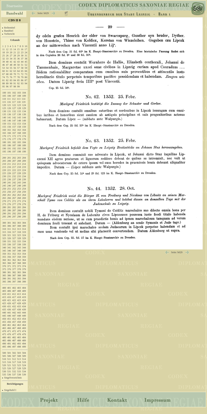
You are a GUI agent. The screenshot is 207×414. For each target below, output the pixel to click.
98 (14, 86)
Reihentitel (9, 27)
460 (4, 325)
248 (19, 185)
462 (14, 325)
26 (7, 55)
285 (4, 210)
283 (19, 207)
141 (9, 117)
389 (24, 275)
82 (7, 80)
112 (14, 98)
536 (9, 374)
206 (9, 160)
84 (14, 80)
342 (14, 247)
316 (9, 232)
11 (3, 49)
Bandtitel (8, 30)
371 (9, 266)
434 (24, 306)
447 (14, 315)
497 (14, 346)
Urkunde (15, 40)
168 (19, 133)
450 (4, 318)
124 (24, 105)
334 (24, 241)
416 (9, 297)
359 (24, 256)
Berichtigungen (15, 383)
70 (14, 74)
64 (18, 71)
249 (24, 185)
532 (14, 371)
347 (14, 250)
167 (14, 133)
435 (4, 309)
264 (24, 194)
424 (24, 300)
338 (19, 244)
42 (14, 61)
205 (4, 160)
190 (4, 148)
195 (4, 151)
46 (3, 64)
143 (19, 117)
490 (4, 343)
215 (4, 167)
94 (26, 83)
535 (4, 374)
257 (14, 191)
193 (19, 148)
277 (14, 204)
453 (19, 318)
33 (7, 58)
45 (26, 61)
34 (11, 58)
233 (19, 176)
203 (19, 157)
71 (18, 74)
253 (19, 188)
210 (4, 164)
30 (22, 55)
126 (9, 108)
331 (9, 241)
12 (7, 49)
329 (24, 238)
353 (19, 253)
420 (4, 300)
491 (9, 343)
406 (9, 290)
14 (14, 49)
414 (24, 294)
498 (19, 346)
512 (14, 359)
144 (24, 117)
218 (19, 167)
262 (14, 194)
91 (14, 83)
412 (14, 294)
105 (4, 95)
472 (14, 331)
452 (14, 318)
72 (22, 74)
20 (11, 52)
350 (4, 253)
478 (19, 334)
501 (9, 352)
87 (26, 80)
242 (14, 182)
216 (9, 167)
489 (24, 340)
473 (19, 331)
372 (14, 266)
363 (19, 260)
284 (24, 207)
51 (22, 64)
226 (9, 173)
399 (24, 281)
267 (14, 198)
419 (24, 297)
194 (24, 148)
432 (14, 306)
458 (19, 321)
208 (19, 160)
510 (4, 359)
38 (26, 58)
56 (14, 67)
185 (4, 145)
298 (19, 216)
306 (9, 225)
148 (19, 120)
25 (3, 55)
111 (9, 98)
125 (4, 108)
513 (19, 359)
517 (14, 362)
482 (14, 337)
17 (26, 49)
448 (19, 315)
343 (19, 247)
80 (26, 77)
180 (4, 142)
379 (24, 269)
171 (9, 136)
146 (9, 120)
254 (24, 188)
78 (18, 77)
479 (24, 334)
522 (14, 365)
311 (9, 229)
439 (24, 309)
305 (4, 225)
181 (9, 142)
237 (14, 179)
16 (22, 49)
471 (9, 331)
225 (4, 173)
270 (4, 201)
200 (4, 157)
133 (19, 111)
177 (14, 139)
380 (4, 272)
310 (4, 229)
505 (4, 356)
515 (4, 362)
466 (9, 328)
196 (9, 151)
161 (9, 129)
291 (9, 213)
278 (19, 204)
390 (4, 278)
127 (14, 108)
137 (14, 114)
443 (19, 312)
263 (19, 194)
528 (19, 368)
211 (9, 164)
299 (24, 216)
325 (4, 238)
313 (19, 229)
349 (24, 250)
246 (9, 185)
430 (4, 306)
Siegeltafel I (10, 390)
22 (18, 52)
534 (24, 371)
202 (14, 157)
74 (3, 77)
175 (4, 139)
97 (11, 86)
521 (9, 365)
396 (9, 281)
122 (14, 105)
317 (14, 232)
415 (4, 297)
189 (24, 145)
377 (14, 269)
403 (19, 287)
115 (4, 102)
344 (24, 247)
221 (9, 170)
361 (9, 260)
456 (9, 321)
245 (4, 185)
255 (4, 191)
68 (7, 74)
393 (19, 278)
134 (24, 111)
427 (14, 303)
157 (14, 126)
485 (4, 340)
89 (7, 83)
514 (24, 359)
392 (14, 278)
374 (24, 266)
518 (19, 362)
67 (3, 74)
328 (19, 238)
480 (4, 337)
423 (19, 300)
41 (11, 61)
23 (22, 52)
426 (9, 303)
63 (14, 71)
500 (4, 352)
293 (19, 213)
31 (26, 55)
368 (19, 263)
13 (11, 49)
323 (19, 235)
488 (19, 340)
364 (24, 260)
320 (4, 235)
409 (24, 290)
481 (9, 337)
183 (19, 142)
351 (9, 253)
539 (24, 374)
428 (19, 303)
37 (22, 58)
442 (14, 312)
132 (14, 111)
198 (19, 151)
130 (4, 111)
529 (24, 368)
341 (9, 247)
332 (14, 241)
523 (19, 365)
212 (14, 164)
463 (19, 325)
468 (19, 328)
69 (11, 74)
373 (19, 266)
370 (4, 266)
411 (9, 294)
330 (4, 241)
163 (19, 129)
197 (14, 151)
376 (9, 269)
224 (24, 170)
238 (19, 179)
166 (9, 133)
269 (24, 198)
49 (14, 64)
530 (4, 371)
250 (4, 188)
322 (14, 235)
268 (19, 198)
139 (24, 114)
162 (14, 129)
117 (14, 102)
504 (24, 352)
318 (19, 232)
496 (9, 346)
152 (14, 123)
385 (4, 275)
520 (4, 365)
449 (24, 315)
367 (14, 263)
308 (19, 225)
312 (14, 229)
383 (19, 272)
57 (18, 67)
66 (26, 71)
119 (23, 102)
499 (24, 346)
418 (19, 297)
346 (9, 250)
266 (9, 198)
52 (26, 64)
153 (19, 123)
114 (23, 98)
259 (24, 191)
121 (9, 105)
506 (9, 356)
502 (14, 352)
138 (19, 114)
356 (9, 256)
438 (19, 309)
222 (14, 170)
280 (4, 207)
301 (9, 222)
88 (3, 83)
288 (19, 210)
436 (9, 309)
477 (14, 334)
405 (4, 290)
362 (14, 260)
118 (19, 102)
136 (9, 114)
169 (24, 133)
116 (9, 102)
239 (24, 179)
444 (24, 312)
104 (24, 92)
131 (9, 111)
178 (19, 139)
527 (14, 368)
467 (14, 328)
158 (19, 126)
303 (19, 222)
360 (4, 260)
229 (24, 173)
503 (19, 352)
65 (22, 71)
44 (22, 61)
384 (24, 272)
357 (14, 256)
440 (4, 312)
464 (24, 325)
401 (9, 287)
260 (4, 194)
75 (7, 77)
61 (7, 71)
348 (19, 250)
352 (14, 253)
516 (9, 362)
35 (14, 58)
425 (4, 303)
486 (9, 340)
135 (4, 114)
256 (9, 191)
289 (24, 210)
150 (4, 123)
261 (9, 194)
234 (24, 176)
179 (24, 139)
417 (14, 297)
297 (14, 216)
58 (22, 67)
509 (24, 356)
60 (3, 71)
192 (14, 148)
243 (19, 182)
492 (14, 343)
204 (24, 157)
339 (24, 244)
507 (14, 356)
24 (26, 52)
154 (24, 123)
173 (19, 136)
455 (4, 321)
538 (19, 374)
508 (19, 356)
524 (24, 365)
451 (9, 318)
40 (7, 61)
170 (4, 136)
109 (24, 95)
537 (14, 374)
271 (9, 201)
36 (18, 58)
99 (18, 86)
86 (22, 80)
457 (14, 321)
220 (4, 170)
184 (24, 142)
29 (18, 55)
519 (24, 362)
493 (19, 343)
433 (19, 306)
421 (9, 300)
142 (14, 117)
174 (24, 136)
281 (9, 207)
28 (14, 55)
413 (19, 294)
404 (24, 287)
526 (9, 368)
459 (24, 321)
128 (19, 108)
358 (19, 256)
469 (24, 328)
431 (9, 306)
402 (14, 287)
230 (4, 176)
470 (4, 331)
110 (4, 98)
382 (14, 272)
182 (14, 142)
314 (24, 229)
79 (22, 77)
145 (4, 120)
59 (26, 67)
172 (14, 136)
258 (19, 191)
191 (9, 148)
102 (14, 92)
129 (24, 108)
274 (24, 201)
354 (24, 253)
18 (3, 52)
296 (9, 216)
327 (14, 238)
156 (9, 126)
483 (19, 337)
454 (24, 318)
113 (18, 98)
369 (24, 263)
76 (11, 77)
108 (19, 95)
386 (9, 275)
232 (14, 176)
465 (4, 328)
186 (9, 145)
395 (4, 281)
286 (9, 210)
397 (14, 281)
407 (14, 290)
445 (4, 315)
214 (24, 164)
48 (11, 64)
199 (24, 151)
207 (14, 160)
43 (18, 61)
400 (4, 287)
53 (3, 67)
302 (14, 222)
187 (14, 145)
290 (4, 213)
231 (9, 176)
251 (9, 188)
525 (4, 368)
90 (11, 83)
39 (3, 61)
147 (14, 120)
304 (24, 222)
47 (7, 64)
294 (24, 213)
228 (19, 173)
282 (14, 207)
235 (4, 179)
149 (24, 120)
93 (22, 83)
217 (14, 167)
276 (9, 204)
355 (4, 256)
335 (4, 244)
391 (9, 278)
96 (7, 86)
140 (4, 117)
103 (19, 92)
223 (19, 170)
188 (19, 145)
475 (4, 334)
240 (4, 182)
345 (4, 250)
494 (24, 343)
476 (9, 334)
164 (24, 129)
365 (4, 263)
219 (24, 167)
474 (24, 331)
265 (4, 198)
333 (19, 241)
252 (14, 188)
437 (14, 309)
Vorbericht (9, 33)
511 (9, 359)
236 (9, 179)
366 (9, 263)
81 (3, 80)
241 (9, 182)
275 (4, 204)
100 (4, 92)
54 (7, 67)
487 (14, 340)
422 (14, 300)
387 (14, 275)
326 (9, 238)
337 (14, 244)
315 (4, 232)
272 (14, 201)
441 (9, 312)
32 (3, 58)
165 (4, 133)
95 (3, 86)
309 (24, 225)
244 (24, 182)
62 (11, 71)
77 (14, 77)
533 (19, 371)
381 (9, 272)
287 (14, 210)
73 (26, 74)
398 (19, 281)
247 (14, 185)
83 (11, 80)
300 (4, 222)
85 (18, 80)
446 (9, 315)
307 (14, 225)
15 (18, 49)
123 (19, 105)
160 (4, 129)
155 (4, 126)
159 (24, 126)
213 (19, 164)
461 (9, 325)
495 (4, 346)
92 (18, 83)
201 (9, 157)
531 (9, 371)
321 (9, 235)
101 (9, 92)
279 (24, 204)
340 (4, 247)
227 (14, 173)
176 (9, 139)
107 (14, 95)
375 (4, 269)
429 (24, 303)
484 (24, 337)
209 (24, 160)
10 (26, 46)
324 (24, 235)
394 (24, 278)
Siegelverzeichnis (13, 377)
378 (19, 269)
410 (4, 294)
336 (9, 244)
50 (18, 64)
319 (24, 232)
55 (11, 67)
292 (14, 213)
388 (19, 275)
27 (11, 55)
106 (9, 95)
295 (4, 216)
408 (19, 290)
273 (19, 201)
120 (4, 105)
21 (14, 52)
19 (7, 52)
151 (9, 123)
